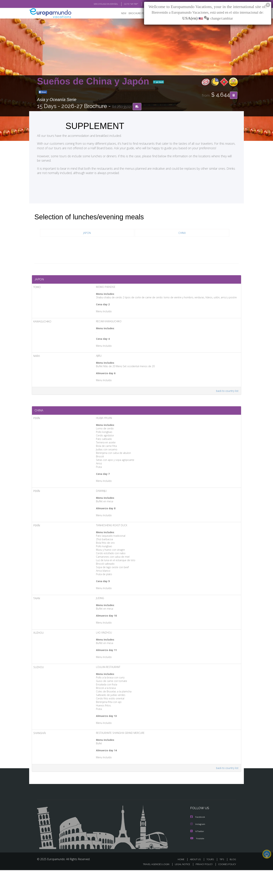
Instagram (197, 825)
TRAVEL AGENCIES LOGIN (153, 865)
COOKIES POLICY (226, 865)
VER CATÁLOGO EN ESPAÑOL (98, 4)
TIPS (222, 860)
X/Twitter (197, 832)
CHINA (182, 232)
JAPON (87, 232)
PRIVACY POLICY (202, 865)
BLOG (142, 4)
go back (158, 82)
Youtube (197, 839)
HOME (182, 860)
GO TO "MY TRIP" (125, 4)
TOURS (211, 860)
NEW (120, 13)
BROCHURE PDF (134, 13)
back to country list (227, 391)
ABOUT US (196, 860)
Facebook (197, 818)
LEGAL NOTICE (180, 865)
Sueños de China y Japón (94, 81)
